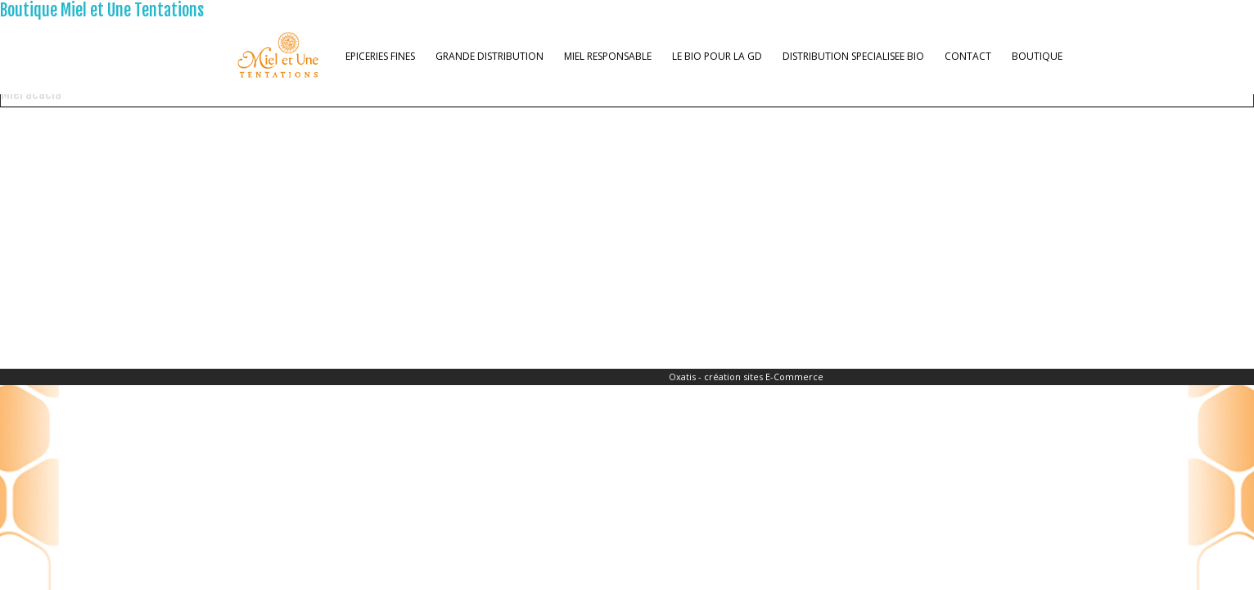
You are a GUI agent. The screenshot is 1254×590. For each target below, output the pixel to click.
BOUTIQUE (1037, 56)
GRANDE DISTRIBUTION (489, 56)
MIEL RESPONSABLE (608, 56)
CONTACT (968, 56)
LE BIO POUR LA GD (717, 56)
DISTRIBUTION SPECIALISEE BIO (853, 56)
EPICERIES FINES (380, 56)
